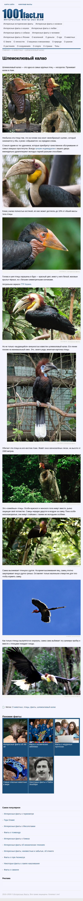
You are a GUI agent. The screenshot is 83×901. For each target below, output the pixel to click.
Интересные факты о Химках (17, 839)
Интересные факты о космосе (49, 24)
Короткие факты (25, 4)
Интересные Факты (21, 894)
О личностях (19, 42)
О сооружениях (23, 46)
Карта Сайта (9, 4)
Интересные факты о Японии (16, 37)
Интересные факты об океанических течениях (24, 845)
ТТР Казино (26, 284)
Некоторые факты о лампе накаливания (22, 863)
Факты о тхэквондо (12, 832)
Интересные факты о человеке (46, 33)
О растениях (9, 46)
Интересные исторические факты (18, 24)
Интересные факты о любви (43, 28)
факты (33, 707)
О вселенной (37, 37)
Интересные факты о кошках (16, 28)
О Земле (7, 42)
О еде (59, 37)
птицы (26, 707)
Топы (57, 46)
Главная (6, 50)
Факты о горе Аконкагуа (14, 857)
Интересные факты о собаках (16, 33)
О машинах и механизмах (38, 42)
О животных (69, 37)
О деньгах (50, 37)
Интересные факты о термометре (19, 814)
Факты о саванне (11, 870)
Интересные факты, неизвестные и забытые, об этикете (29, 851)
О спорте (37, 46)
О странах (47, 46)
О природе (57, 42)
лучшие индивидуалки (45, 148)
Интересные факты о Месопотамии (19, 826)
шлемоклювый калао (46, 707)
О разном (68, 42)
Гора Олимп (9, 820)
